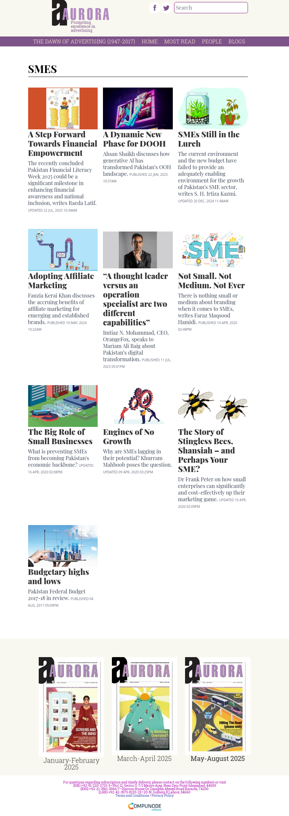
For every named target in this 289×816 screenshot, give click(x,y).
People (212, 41)
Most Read (179, 41)
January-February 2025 (71, 763)
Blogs (236, 41)
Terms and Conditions (132, 795)
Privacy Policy (163, 795)
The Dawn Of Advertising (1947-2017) (84, 41)
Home (150, 41)
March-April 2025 (144, 758)
